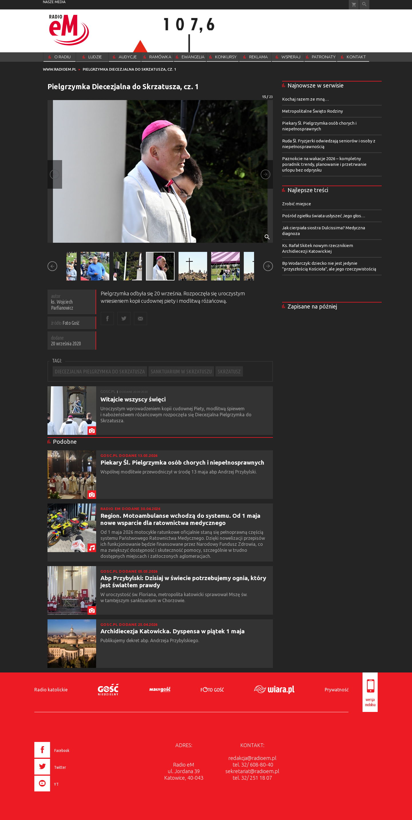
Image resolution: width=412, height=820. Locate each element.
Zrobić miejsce (296, 203)
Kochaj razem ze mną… (305, 99)
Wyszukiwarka (364, 4)
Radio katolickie (51, 689)
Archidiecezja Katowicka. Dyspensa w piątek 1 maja (172, 631)
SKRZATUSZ (229, 371)
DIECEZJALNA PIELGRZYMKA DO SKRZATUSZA (100, 371)
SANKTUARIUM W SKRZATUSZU (181, 371)
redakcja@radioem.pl (252, 758)
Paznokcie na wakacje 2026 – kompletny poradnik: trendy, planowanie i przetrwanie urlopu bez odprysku (324, 164)
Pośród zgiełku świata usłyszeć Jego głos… (323, 215)
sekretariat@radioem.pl (252, 771)
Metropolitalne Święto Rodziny (312, 111)
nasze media (54, 2)
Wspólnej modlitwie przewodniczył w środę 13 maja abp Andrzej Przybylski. (179, 471)
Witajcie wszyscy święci (133, 399)
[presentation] (64, 792)
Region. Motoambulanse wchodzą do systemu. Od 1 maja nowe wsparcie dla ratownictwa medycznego (180, 519)
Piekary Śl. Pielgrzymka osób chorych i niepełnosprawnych (182, 462)
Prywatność (336, 689)
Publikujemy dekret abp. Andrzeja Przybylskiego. (150, 640)
